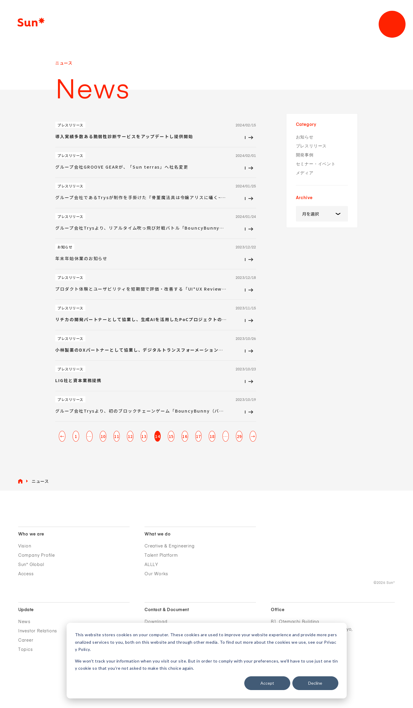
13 (143, 436)
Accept (267, 683)
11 (116, 436)
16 (184, 436)
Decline (315, 683)
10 (103, 436)
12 (130, 436)
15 (171, 436)
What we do (158, 534)
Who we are (31, 534)
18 (212, 436)
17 (198, 436)
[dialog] (207, 660)
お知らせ (305, 137)
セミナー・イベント (316, 164)
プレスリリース (311, 146)
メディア (305, 173)
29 (239, 436)
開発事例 (305, 155)
